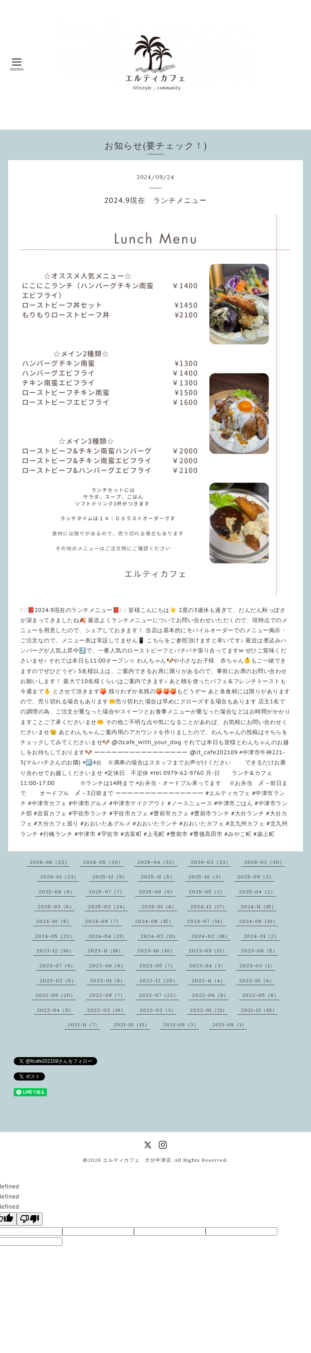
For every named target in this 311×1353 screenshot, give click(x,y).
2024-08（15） (154, 921)
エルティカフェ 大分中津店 (137, 1160)
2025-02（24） (108, 906)
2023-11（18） (105, 951)
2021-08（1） (229, 1025)
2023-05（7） (157, 966)
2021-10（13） (131, 1025)
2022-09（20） (55, 995)
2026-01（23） (59, 877)
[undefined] (30, 1219)
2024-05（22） (55, 936)
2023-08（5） (259, 951)
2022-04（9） (55, 1010)
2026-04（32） (157, 862)
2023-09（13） (208, 951)
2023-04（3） (207, 966)
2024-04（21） (107, 936)
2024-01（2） (261, 936)
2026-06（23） (50, 862)
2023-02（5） (58, 980)
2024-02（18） (211, 936)
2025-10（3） (206, 877)
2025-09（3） (255, 877)
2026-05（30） (103, 862)
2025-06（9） (156, 892)
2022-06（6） (210, 995)
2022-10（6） (257, 980)
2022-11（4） (209, 980)
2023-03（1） (257, 966)
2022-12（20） (158, 980)
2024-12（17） (208, 906)
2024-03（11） (159, 936)
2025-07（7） (107, 892)
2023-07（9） (57, 966)
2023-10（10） (156, 951)
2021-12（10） (259, 1010)
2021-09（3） (181, 1025)
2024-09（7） (103, 921)
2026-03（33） (211, 862)
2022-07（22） (159, 995)
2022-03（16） (106, 1010)
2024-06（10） (258, 921)
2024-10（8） (54, 921)
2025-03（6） (56, 906)
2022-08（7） (107, 995)
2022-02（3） (158, 1010)
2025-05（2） (207, 892)
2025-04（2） (257, 892)
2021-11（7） (84, 1025)
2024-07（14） (206, 921)
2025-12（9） (110, 877)
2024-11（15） (259, 906)
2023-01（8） (108, 980)
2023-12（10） (55, 951)
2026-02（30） (264, 862)
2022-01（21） (209, 1010)
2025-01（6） (159, 906)
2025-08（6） (56, 892)
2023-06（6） (107, 966)
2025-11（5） (158, 877)
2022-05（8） (260, 995)
